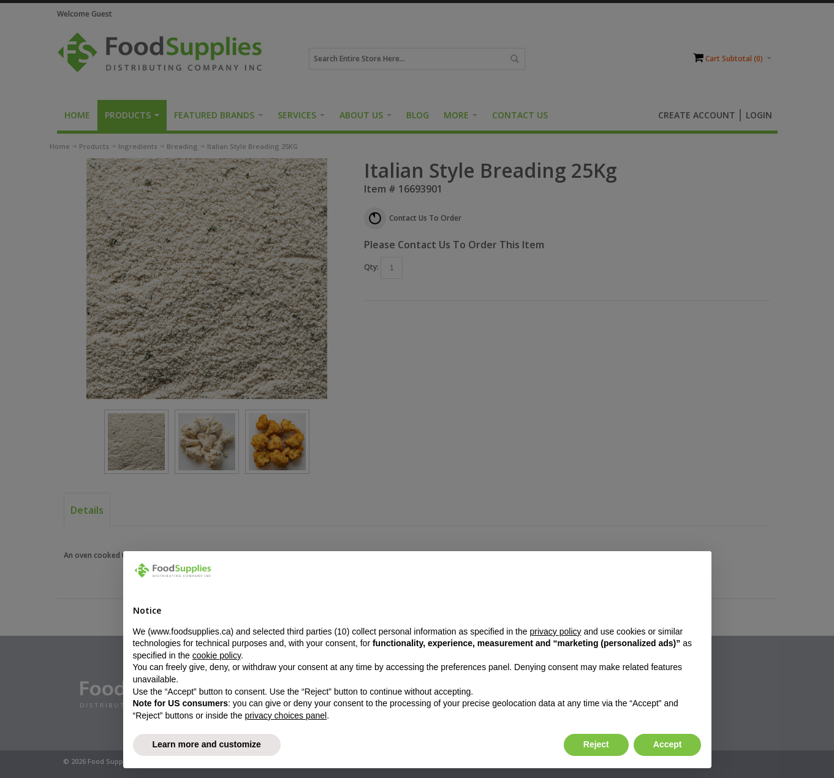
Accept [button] (667, 744)
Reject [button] (596, 744)
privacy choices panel (286, 715)
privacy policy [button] (555, 631)
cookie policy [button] (216, 655)
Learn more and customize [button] (207, 744)
